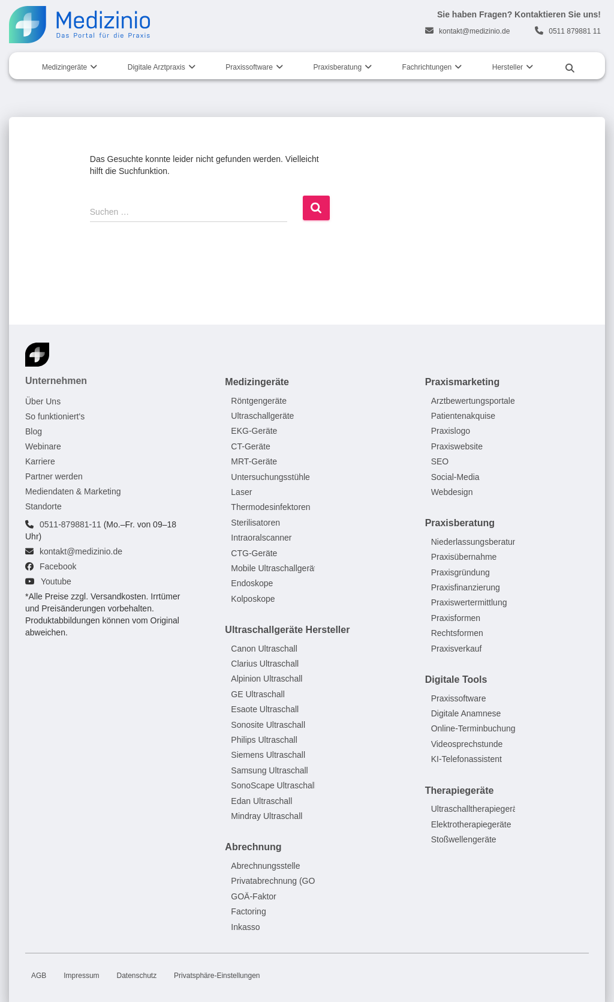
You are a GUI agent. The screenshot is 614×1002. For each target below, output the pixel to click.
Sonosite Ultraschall (268, 725)
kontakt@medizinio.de (474, 31)
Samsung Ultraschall (269, 770)
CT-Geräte (250, 446)
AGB (38, 975)
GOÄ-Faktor (253, 896)
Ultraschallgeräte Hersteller (287, 630)
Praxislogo (450, 431)
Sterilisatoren (255, 522)
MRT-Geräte (254, 462)
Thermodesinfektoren (270, 507)
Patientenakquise (463, 416)
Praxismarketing (462, 382)
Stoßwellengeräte (463, 839)
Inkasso (245, 927)
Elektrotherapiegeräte (471, 824)
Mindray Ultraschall (266, 816)
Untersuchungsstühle (270, 477)
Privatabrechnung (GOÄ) (277, 881)
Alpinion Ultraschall (266, 679)
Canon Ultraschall (264, 648)
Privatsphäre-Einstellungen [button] (217, 975)
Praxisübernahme (464, 557)
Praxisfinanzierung (465, 588)
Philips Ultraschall (264, 740)
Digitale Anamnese (466, 714)
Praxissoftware (249, 67)
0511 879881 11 (575, 31)
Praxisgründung (460, 572)
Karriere (40, 461)
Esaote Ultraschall (265, 710)
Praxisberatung (337, 67)
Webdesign (452, 492)
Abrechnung (253, 847)
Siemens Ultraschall (268, 755)
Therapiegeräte (459, 790)
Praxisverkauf (456, 648)
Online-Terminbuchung (473, 729)
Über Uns (43, 401)
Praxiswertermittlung (469, 603)
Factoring (248, 912)
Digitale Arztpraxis (156, 67)
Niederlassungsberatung (476, 542)
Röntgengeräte (259, 401)
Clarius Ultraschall (265, 664)
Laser (241, 492)
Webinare (43, 446)
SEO (440, 462)
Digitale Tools (456, 680)
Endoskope (252, 584)
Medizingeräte (64, 67)
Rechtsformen (457, 633)
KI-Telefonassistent (466, 759)
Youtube (56, 581)
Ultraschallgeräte (262, 416)
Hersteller (507, 67)
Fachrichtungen (427, 67)
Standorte (43, 506)
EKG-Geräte (254, 431)
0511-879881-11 (70, 524)
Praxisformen (455, 618)
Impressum (81, 975)
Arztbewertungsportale (473, 401)
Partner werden (54, 476)
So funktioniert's (55, 416)
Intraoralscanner (261, 538)
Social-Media (455, 477)
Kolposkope (253, 599)
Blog (33, 431)
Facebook (58, 566)
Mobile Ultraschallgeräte (276, 568)
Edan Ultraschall (261, 801)
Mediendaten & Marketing (73, 491)
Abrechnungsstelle (265, 866)
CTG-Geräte (254, 553)
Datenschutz (136, 975)
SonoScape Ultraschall (273, 786)
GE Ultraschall (257, 694)
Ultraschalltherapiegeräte (478, 809)
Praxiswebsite (457, 446)
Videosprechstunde (467, 744)
